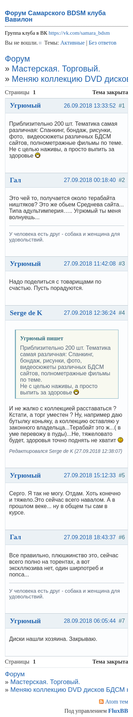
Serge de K (26, 313)
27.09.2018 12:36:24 (90, 313)
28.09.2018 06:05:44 (90, 621)
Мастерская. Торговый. (56, 68)
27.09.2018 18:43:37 (90, 537)
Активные (72, 43)
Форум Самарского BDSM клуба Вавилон (55, 16)
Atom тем (116, 702)
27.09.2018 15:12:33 (90, 475)
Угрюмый (25, 105)
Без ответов (102, 43)
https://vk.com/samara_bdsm (79, 33)
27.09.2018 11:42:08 (90, 264)
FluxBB (118, 710)
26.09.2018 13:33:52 (90, 106)
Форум (17, 58)
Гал (15, 180)
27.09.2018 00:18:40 (90, 180)
